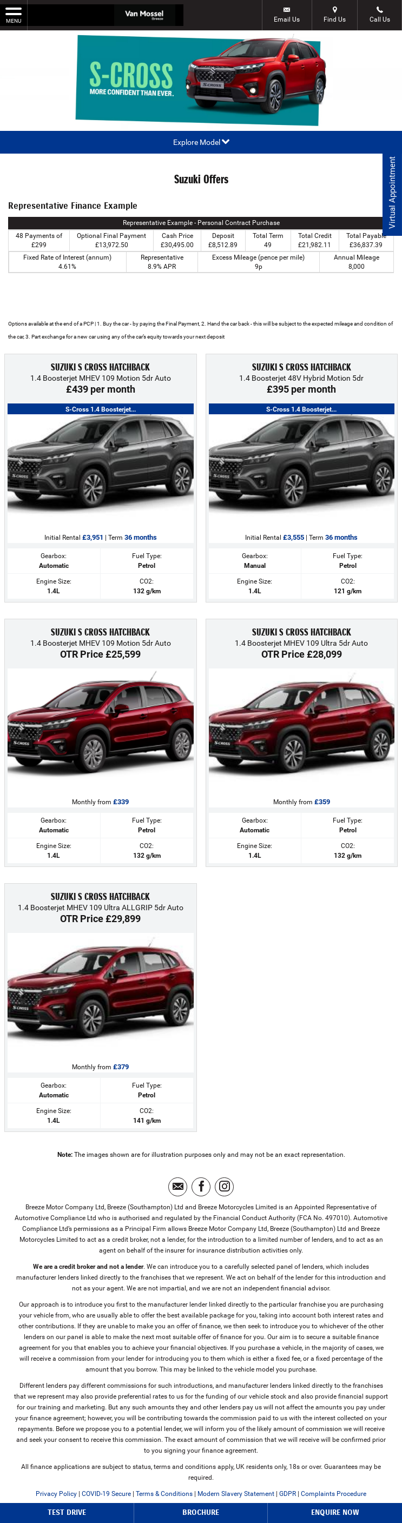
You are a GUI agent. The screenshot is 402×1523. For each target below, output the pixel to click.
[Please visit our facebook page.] (201, 1186)
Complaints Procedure (333, 1494)
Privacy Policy (56, 1494)
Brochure (200, 1512)
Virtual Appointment (391, 195)
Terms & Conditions (164, 1494)
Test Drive (67, 1512)
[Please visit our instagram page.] (224, 1186)
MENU (13, 14)
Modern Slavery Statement (235, 1494)
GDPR (287, 1494)
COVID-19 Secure (106, 1494)
